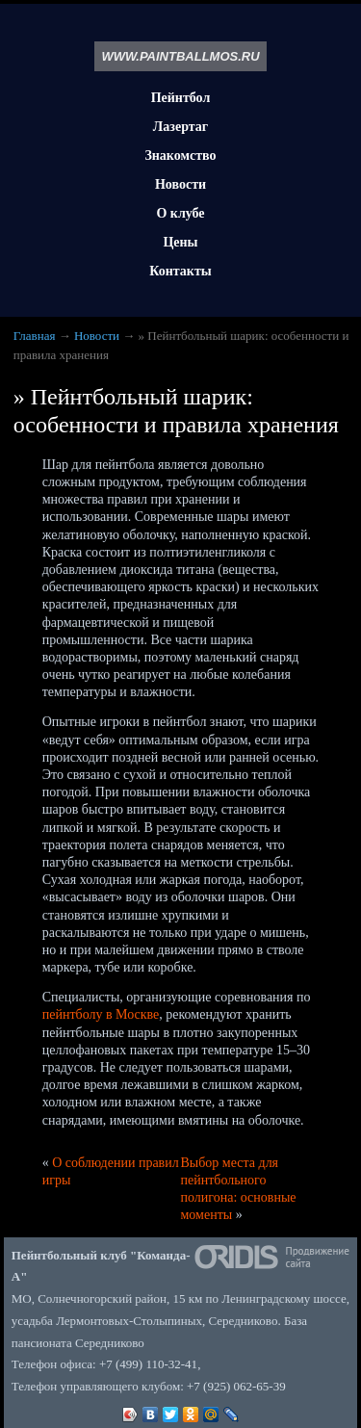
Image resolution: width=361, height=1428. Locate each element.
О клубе (180, 213)
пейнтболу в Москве (101, 1014)
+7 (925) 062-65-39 (236, 1386)
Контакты (180, 271)
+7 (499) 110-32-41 (148, 1364)
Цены (180, 242)
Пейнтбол (181, 98)
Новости (180, 184)
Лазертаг (180, 126)
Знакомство (180, 155)
